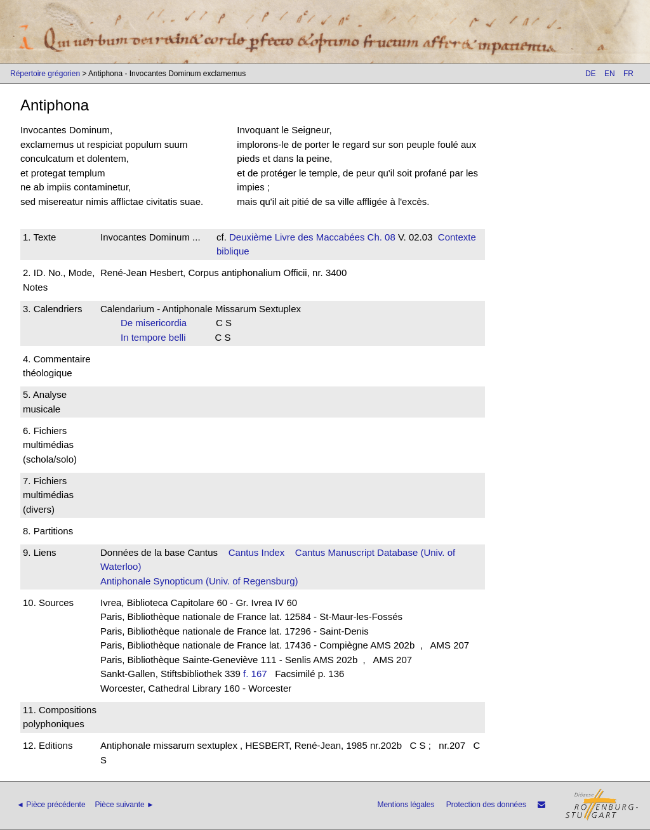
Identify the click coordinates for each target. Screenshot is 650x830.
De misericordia (158, 322)
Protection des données (486, 804)
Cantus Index (256, 552)
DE (590, 73)
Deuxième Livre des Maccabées (296, 237)
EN (609, 73)
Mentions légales (405, 804)
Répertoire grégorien (45, 73)
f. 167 (255, 673)
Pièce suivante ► (124, 804)
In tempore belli (157, 337)
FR (628, 73)
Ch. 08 (379, 237)
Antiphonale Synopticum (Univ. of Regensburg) (199, 581)
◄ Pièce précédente (51, 804)
